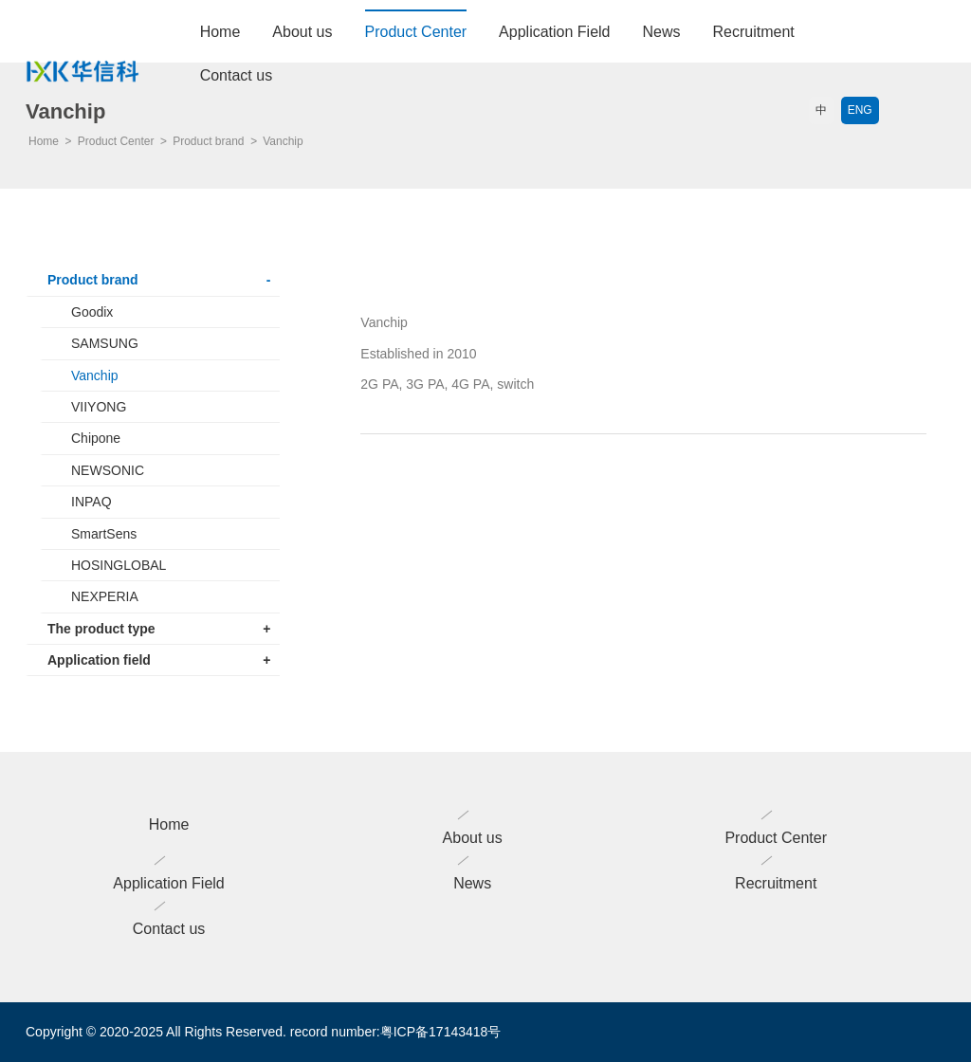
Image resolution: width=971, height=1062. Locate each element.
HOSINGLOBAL (118, 565)
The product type (158, 628)
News (662, 32)
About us (302, 32)
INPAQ (91, 501)
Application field (158, 660)
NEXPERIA (104, 596)
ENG (860, 110)
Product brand (158, 279)
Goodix (92, 312)
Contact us (236, 75)
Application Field (554, 32)
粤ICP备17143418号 (441, 1031)
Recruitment (754, 32)
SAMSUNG (104, 343)
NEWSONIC (107, 470)
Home (220, 32)
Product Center (416, 32)
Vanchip (95, 375)
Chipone (95, 438)
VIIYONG (98, 406)
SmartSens (104, 533)
